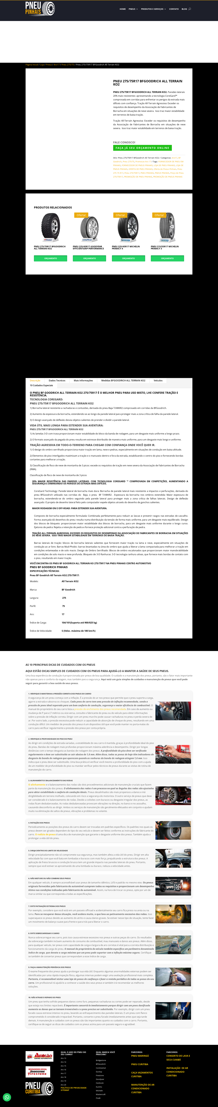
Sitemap (65, 1090)
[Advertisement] (109, 41)
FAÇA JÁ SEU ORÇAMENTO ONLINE (142, 148)
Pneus (132, 9)
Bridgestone (101, 1060)
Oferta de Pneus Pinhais (165, 169)
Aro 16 (63, 1069)
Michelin (99, 1090)
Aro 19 (63, 1081)
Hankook (100, 1083)
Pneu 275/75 (68, 64)
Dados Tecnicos (57, 380)
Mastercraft (101, 1094)
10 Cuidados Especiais (41, 385)
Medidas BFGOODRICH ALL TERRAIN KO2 (123, 380)
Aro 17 (63, 1073)
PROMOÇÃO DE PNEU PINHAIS (138, 176)
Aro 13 (63, 1058)
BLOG (184, 9)
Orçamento (50, 258)
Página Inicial (32, 64)
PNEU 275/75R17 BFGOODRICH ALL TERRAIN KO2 (140, 92)
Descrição (35, 380)
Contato (174, 9)
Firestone (100, 1075)
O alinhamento (37, 784)
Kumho (99, 1087)
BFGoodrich (101, 1064)
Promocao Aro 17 (143, 161)
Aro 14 (63, 1062)
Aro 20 (63, 1084)
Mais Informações (83, 380)
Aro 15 (63, 1066)
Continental (101, 1068)
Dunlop (99, 1071)
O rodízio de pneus (45, 834)
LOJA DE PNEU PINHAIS (164, 165)
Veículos (158, 380)
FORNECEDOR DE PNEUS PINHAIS (137, 165)
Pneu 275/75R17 (131, 173)
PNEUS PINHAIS (162, 173)
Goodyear (100, 1079)
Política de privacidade (73, 1087)
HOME (123, 9)
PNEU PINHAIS (147, 173)
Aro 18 (63, 1077)
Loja (42, 64)
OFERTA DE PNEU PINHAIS (141, 169)
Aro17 (57, 64)
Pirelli (98, 1098)
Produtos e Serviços (152, 9)
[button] (7, 1097)
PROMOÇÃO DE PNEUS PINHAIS (167, 176)
